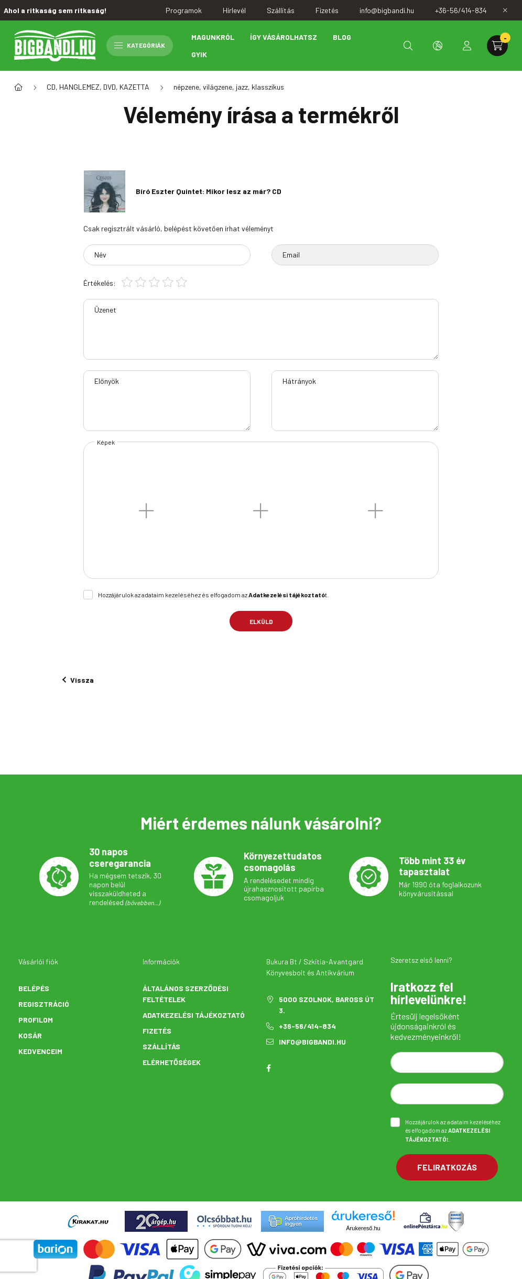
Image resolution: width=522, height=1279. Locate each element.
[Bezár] (505, 10)
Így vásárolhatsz (283, 37)
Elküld (261, 621)
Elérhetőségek (172, 1062)
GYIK (199, 54)
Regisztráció (43, 1003)
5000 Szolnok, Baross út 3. (326, 1005)
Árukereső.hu (363, 1228)
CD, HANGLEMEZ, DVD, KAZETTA (98, 86)
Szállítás (161, 1046)
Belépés (33, 988)
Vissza (78, 679)
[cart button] (497, 45)
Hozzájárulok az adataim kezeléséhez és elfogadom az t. (213, 594)
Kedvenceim (40, 1051)
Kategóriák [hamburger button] (139, 45)
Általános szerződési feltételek (186, 994)
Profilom (35, 1019)
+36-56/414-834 (307, 1026)
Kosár (30, 1035)
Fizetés (157, 1030)
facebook (268, 1068)
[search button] (408, 45)
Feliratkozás (447, 1167)
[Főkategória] (18, 87)
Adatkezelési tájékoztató (194, 1015)
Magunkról (212, 37)
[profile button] (466, 45)
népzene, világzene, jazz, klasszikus (228, 86)
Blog (342, 37)
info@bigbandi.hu (312, 1041)
